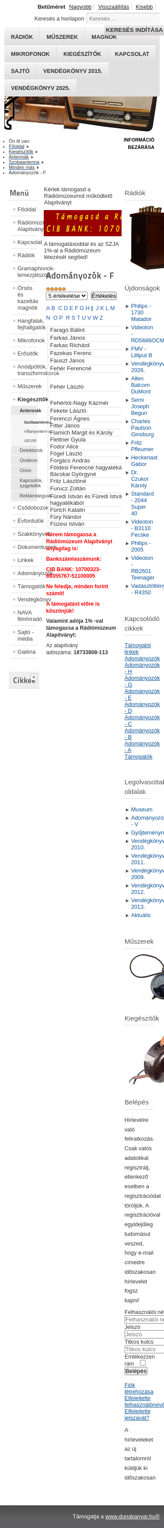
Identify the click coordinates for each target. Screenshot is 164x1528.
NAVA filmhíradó (27, 615)
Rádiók (26, 255)
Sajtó (20, 71)
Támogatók (27, 586)
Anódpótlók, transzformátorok (27, 369)
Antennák (28, 410)
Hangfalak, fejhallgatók (27, 324)
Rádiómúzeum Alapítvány (27, 225)
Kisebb (144, 6)
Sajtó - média (25, 635)
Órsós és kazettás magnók (27, 298)
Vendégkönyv (27, 599)
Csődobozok (27, 507)
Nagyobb (80, 6)
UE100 (30, 440)
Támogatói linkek (138, 648)
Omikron (28, 460)
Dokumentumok (27, 547)
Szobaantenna (30, 422)
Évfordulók (27, 520)
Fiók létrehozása (139, 1388)
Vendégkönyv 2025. (40, 88)
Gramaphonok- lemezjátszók (27, 271)
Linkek (25, 560)
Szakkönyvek (27, 534)
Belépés (136, 1371)
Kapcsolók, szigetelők (28, 483)
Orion (25, 470)
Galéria (26, 651)
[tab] (35, 676)
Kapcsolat (132, 54)
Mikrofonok (30, 54)
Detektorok (28, 450)
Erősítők (27, 353)
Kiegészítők (82, 54)
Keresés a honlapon (59, 18)
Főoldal (26, 209)
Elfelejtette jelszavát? (138, 1414)
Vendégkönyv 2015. (72, 71)
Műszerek (27, 386)
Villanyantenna (30, 431)
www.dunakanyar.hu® (132, 1516)
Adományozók (27, 573)
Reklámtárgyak (28, 495)
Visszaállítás (113, 6)
